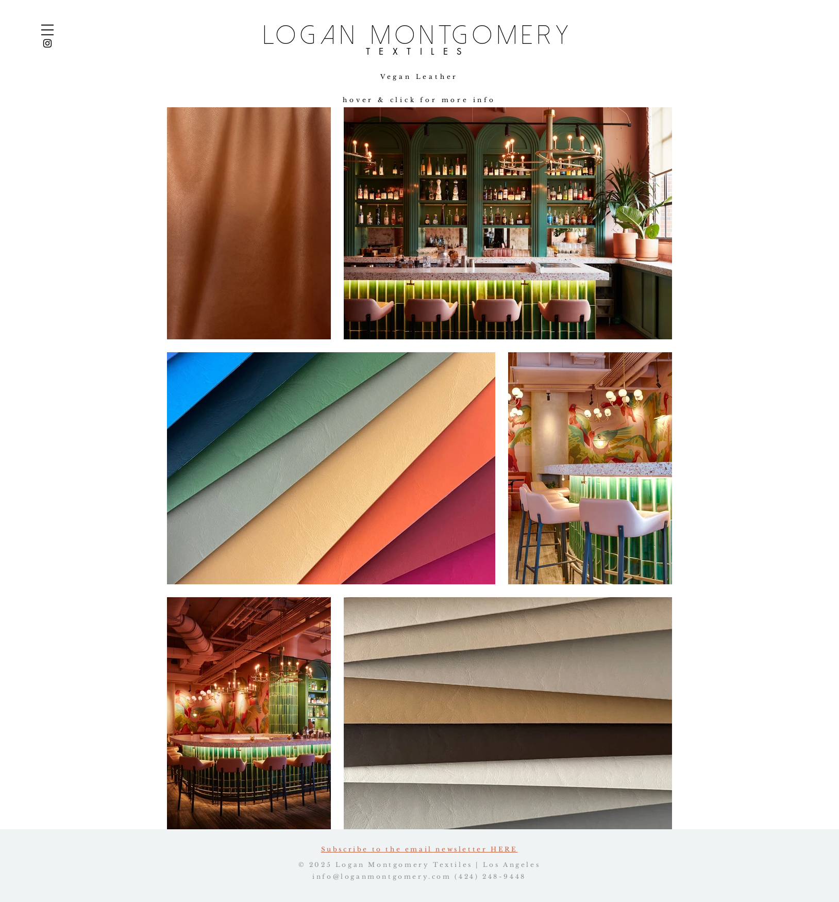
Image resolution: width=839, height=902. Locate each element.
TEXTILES (418, 51)
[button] (47, 30)
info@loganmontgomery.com (381, 876)
